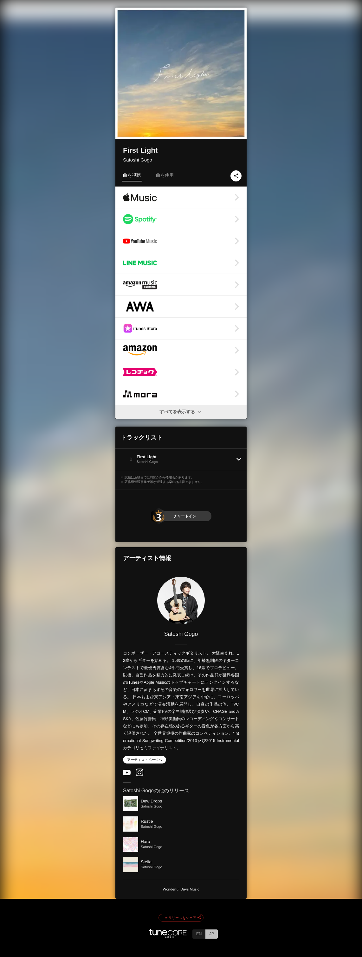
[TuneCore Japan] (168, 936)
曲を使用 (165, 175)
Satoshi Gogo (137, 159)
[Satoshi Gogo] (181, 600)
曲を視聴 (132, 175)
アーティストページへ (144, 760)
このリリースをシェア (181, 918)
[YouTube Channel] (127, 773)
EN (199, 933)
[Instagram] (139, 774)
